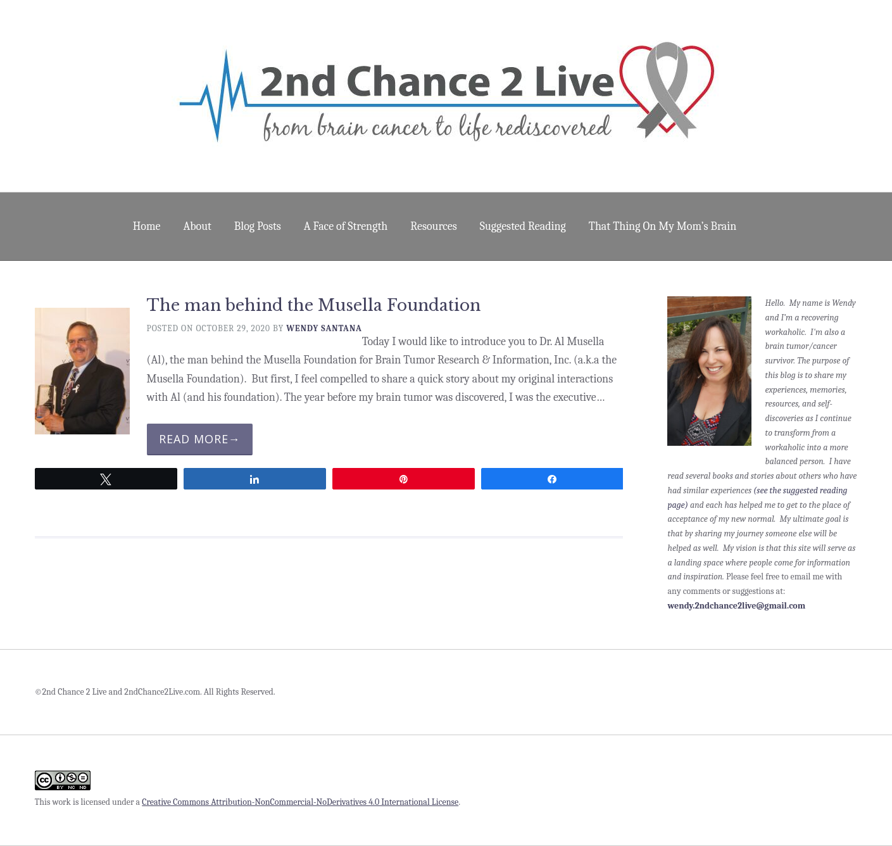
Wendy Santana (324, 328)
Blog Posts (257, 226)
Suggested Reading (523, 226)
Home (147, 226)
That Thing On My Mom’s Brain (662, 226)
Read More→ (200, 438)
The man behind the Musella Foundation (314, 305)
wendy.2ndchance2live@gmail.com (736, 605)
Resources (433, 226)
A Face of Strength (345, 226)
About (197, 226)
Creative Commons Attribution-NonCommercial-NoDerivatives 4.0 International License (300, 802)
